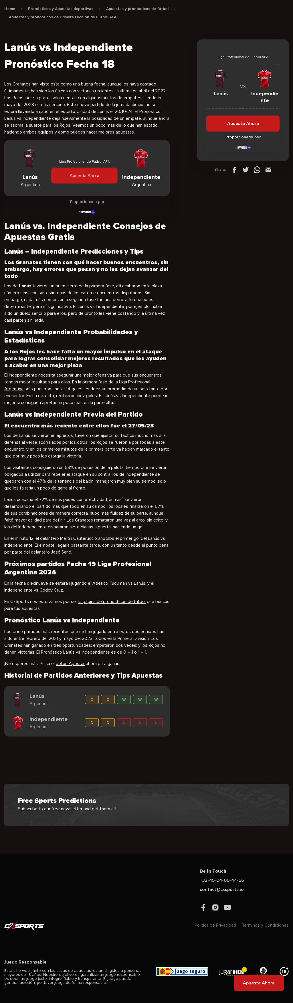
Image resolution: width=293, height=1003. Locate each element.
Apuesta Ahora (84, 176)
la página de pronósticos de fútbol (112, 601)
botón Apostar (70, 663)
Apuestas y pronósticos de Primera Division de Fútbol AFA (62, 17)
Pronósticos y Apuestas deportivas (60, 8)
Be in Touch (213, 871)
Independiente (140, 474)
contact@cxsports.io (222, 889)
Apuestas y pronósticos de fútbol (137, 8)
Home (9, 8)
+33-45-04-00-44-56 (222, 880)
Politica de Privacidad (215, 925)
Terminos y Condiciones (265, 925)
